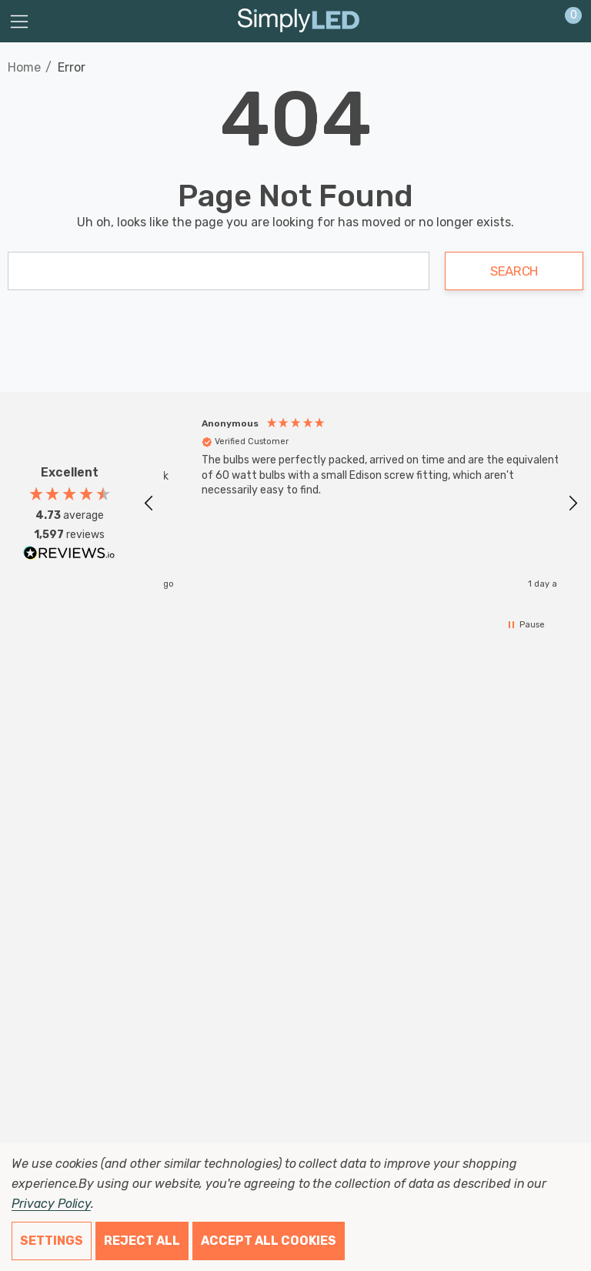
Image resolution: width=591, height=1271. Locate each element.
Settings (51, 1240)
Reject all (142, 1240)
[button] (149, 503)
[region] (361, 503)
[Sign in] (536, 21)
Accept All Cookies (268, 1240)
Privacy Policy (51, 1203)
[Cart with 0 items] (565, 21)
